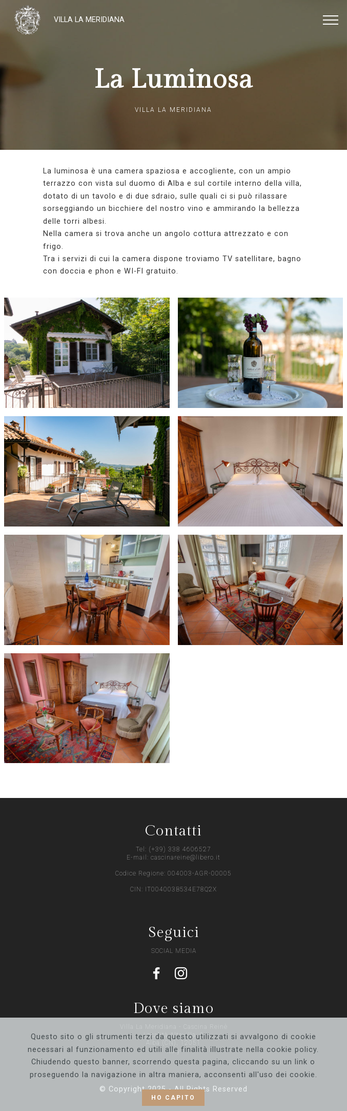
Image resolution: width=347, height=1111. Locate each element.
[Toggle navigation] (331, 20)
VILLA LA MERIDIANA (89, 19)
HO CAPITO (173, 1097)
